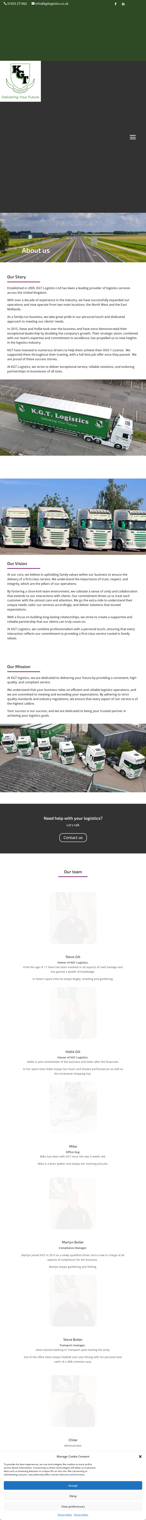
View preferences (73, 1506)
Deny (73, 1496)
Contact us (73, 837)
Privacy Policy (65, 1514)
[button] (140, 1456)
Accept (73, 1485)
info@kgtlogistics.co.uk (51, 4)
